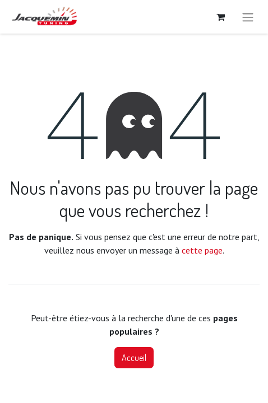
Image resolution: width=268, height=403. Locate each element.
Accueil (134, 357)
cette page (202, 250)
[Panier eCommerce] (220, 17)
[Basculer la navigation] (248, 16)
